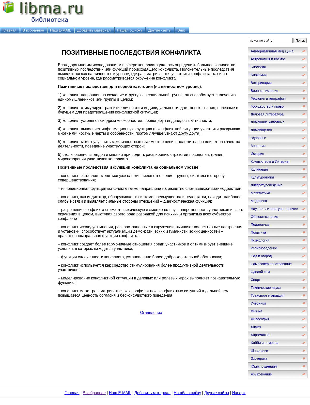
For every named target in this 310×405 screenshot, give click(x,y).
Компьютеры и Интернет (270, 161)
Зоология (258, 146)
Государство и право (267, 106)
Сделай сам (260, 272)
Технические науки (266, 288)
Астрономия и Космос (268, 59)
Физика (256, 311)
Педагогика (260, 225)
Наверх (239, 393)
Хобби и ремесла (264, 343)
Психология (260, 240)
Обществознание (264, 217)
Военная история (264, 91)
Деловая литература (267, 114)
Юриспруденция (264, 366)
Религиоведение (264, 248)
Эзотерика (259, 358)
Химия (256, 327)
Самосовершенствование (271, 264)
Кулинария (259, 169)
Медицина (259, 201)
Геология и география (268, 98)
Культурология (262, 177)
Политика (258, 232)
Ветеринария (261, 83)
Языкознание (261, 374)
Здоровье (258, 138)
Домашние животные (267, 122)
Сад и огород (261, 256)
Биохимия (258, 75)
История (257, 154)
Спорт (255, 280)
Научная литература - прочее (274, 209)
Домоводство (261, 130)
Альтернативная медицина (272, 51)
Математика (260, 193)
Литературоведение (266, 185)
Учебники (258, 303)
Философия (260, 319)
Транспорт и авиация (267, 295)
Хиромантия (260, 335)
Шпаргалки (259, 351)
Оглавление (151, 312)
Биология (258, 67)
